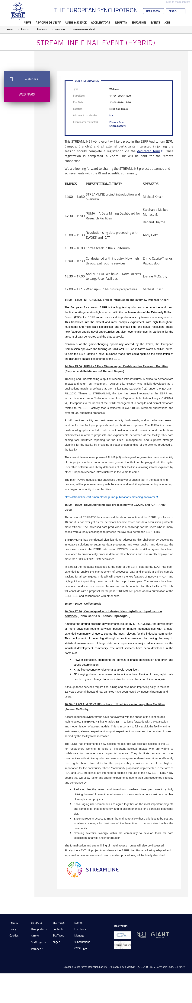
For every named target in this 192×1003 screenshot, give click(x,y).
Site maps (59, 923)
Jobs (167, 22)
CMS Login (80, 948)
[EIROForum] (122, 935)
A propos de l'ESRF (48, 22)
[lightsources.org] (122, 945)
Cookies (14, 935)
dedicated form (148, 151)
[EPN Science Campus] (141, 935)
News (27, 22)
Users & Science (76, 22)
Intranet (36, 949)
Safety (35, 936)
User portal (37, 929)
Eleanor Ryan (116, 122)
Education (139, 22)
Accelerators (100, 22)
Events (155, 22)
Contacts (58, 929)
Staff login (37, 942)
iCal (111, 115)
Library (35, 923)
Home (10, 29)
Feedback (80, 929)
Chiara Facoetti (117, 126)
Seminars (42, 29)
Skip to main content (178, 1)
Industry (120, 22)
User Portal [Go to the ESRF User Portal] (153, 11)
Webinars (60, 29)
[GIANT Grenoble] (160, 935)
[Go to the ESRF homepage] (18, 11)
